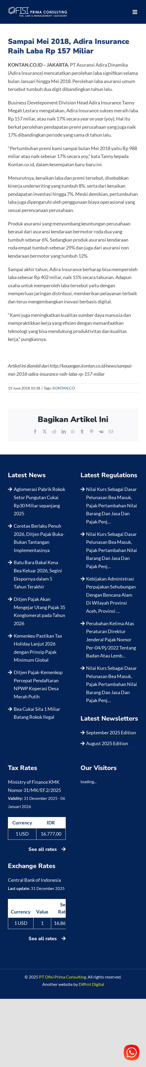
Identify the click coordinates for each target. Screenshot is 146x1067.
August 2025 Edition (107, 743)
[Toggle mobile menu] (135, 12)
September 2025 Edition (111, 732)
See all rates (47, 849)
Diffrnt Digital (91, 984)
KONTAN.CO (64, 388)
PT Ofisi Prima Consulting (62, 976)
